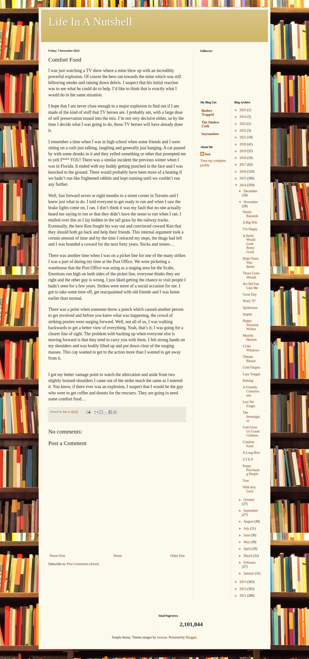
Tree (246, 480)
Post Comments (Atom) (83, 564)
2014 (243, 185)
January (249, 573)
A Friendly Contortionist (251, 391)
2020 (243, 144)
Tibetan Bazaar (249, 359)
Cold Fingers (251, 367)
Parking (248, 381)
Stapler (247, 314)
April (248, 549)
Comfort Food (248, 444)
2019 (243, 151)
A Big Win (250, 222)
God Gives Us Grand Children (251, 431)
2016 (243, 171)
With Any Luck (249, 489)
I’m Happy (250, 229)
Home (118, 556)
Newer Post (57, 556)
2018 (243, 158)
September (251, 510)
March (248, 556)
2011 (243, 595)
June (247, 535)
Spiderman (250, 308)
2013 (243, 582)
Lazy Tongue (251, 374)
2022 (243, 130)
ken (208, 154)
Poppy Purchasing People (251, 470)
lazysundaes (210, 134)
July (247, 528)
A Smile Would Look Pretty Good (249, 244)
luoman (162, 637)
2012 (243, 589)
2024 (243, 117)
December (251, 191)
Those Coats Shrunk (251, 275)
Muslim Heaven (250, 337)
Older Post (177, 556)
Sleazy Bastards (250, 214)
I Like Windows (251, 348)
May (247, 542)
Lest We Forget (249, 404)
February (250, 562)
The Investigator (251, 417)
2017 (243, 164)
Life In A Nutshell (90, 21)
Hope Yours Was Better (251, 263)
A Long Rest (251, 452)
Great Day (250, 294)
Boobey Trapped (208, 112)
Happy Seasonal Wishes (250, 325)
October (249, 500)
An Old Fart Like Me (251, 286)
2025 (243, 110)
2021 (243, 137)
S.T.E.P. (248, 459)
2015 (243, 178)
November (251, 202)
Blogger (191, 637)
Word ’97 (249, 301)
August (249, 521)
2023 (243, 124)
